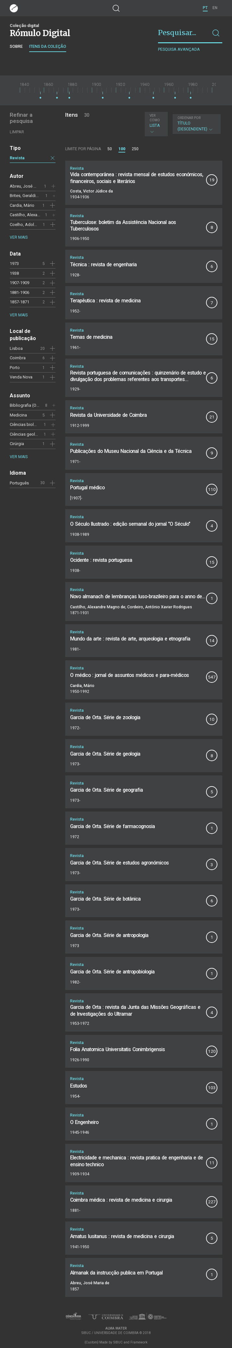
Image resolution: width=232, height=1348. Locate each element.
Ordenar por (189, 118)
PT (205, 8)
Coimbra (18, 357)
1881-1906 (19, 292)
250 (135, 149)
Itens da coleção (47, 46)
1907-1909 (19, 282)
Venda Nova (21, 377)
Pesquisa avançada (179, 49)
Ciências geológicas (29, 434)
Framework (138, 1342)
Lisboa (16, 348)
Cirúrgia (17, 443)
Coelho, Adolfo (24, 224)
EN (215, 8)
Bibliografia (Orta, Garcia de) (36, 405)
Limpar (17, 131)
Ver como (155, 118)
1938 (14, 273)
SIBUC (118, 1342)
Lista (155, 123)
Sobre (16, 46)
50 (109, 149)
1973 (14, 263)
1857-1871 (19, 301)
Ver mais (19, 237)
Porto (15, 367)
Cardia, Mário (22, 205)
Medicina (18, 415)
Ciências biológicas (28, 424)
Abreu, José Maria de (30, 186)
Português (19, 483)
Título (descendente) (195, 124)
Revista (17, 157)
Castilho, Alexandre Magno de (38, 214)
